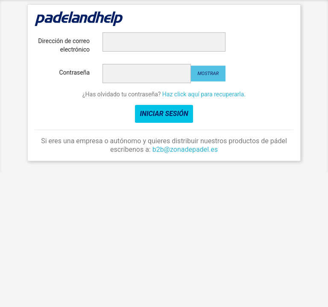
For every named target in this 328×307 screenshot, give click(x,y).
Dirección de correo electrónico (64, 45)
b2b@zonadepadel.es (185, 149)
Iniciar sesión (164, 114)
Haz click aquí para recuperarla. (204, 94)
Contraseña (74, 72)
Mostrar (208, 73)
